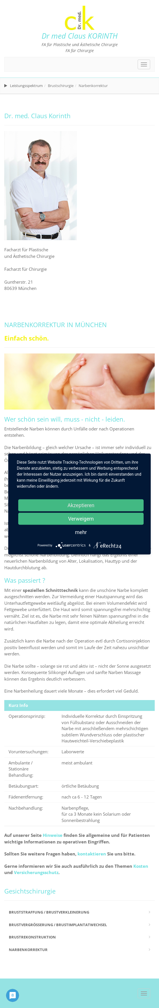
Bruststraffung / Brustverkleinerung (49, 912)
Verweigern (81, 519)
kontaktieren (92, 854)
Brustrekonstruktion (32, 937)
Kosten (140, 866)
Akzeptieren (81, 505)
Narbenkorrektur (28, 949)
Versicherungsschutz (36, 872)
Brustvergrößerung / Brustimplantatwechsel (58, 924)
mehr (81, 532)
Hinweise (52, 835)
